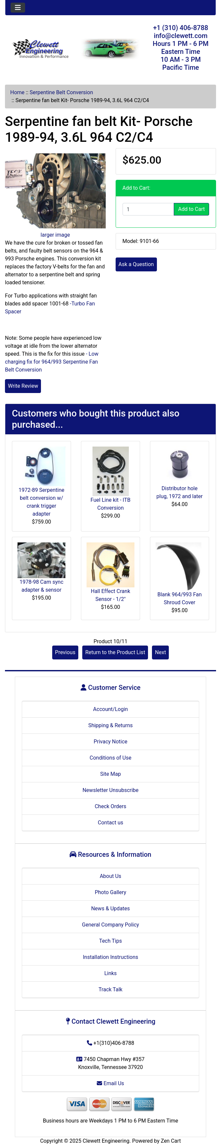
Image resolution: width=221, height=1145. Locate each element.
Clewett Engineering (106, 1141)
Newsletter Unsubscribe (111, 790)
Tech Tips (110, 941)
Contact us (110, 822)
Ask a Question (136, 264)
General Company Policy (110, 925)
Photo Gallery (110, 892)
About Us (110, 876)
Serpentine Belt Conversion (61, 92)
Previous (65, 652)
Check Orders (111, 806)
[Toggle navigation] (18, 8)
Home (17, 92)
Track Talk (110, 989)
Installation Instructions (110, 957)
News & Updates (110, 908)
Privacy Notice (110, 741)
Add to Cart (191, 209)
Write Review (23, 386)
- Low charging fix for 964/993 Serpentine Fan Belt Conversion (51, 362)
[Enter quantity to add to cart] (148, 209)
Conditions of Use (110, 758)
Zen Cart (171, 1141)
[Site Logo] (40, 49)
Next (160, 652)
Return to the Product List (115, 652)
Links (110, 973)
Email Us (110, 1083)
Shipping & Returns (110, 725)
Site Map (110, 774)
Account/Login (110, 709)
